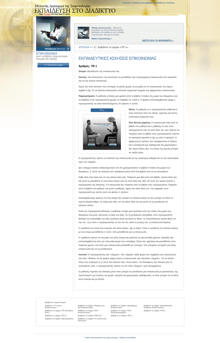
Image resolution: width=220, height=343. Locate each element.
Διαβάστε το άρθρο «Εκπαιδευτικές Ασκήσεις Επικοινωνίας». (158, 307)
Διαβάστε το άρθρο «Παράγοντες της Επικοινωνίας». (91, 307)
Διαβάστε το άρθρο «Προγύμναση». (59, 319)
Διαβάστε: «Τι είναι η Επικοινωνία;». (53, 307)
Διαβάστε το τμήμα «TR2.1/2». (90, 316)
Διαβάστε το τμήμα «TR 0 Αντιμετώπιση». (88, 311)
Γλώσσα (127, 3)
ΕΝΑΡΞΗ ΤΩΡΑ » (158, 30)
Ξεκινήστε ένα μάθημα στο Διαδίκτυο (148, 3)
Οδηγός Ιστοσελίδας (127, 338)
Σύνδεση (171, 3)
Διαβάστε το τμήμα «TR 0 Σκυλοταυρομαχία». (121, 311)
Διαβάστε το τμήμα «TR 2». (56, 316)
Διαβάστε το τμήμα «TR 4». (155, 311)
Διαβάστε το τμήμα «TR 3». (122, 316)
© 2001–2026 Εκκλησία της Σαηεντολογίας (101, 338)
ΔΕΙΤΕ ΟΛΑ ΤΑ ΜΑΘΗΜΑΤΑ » (158, 40)
